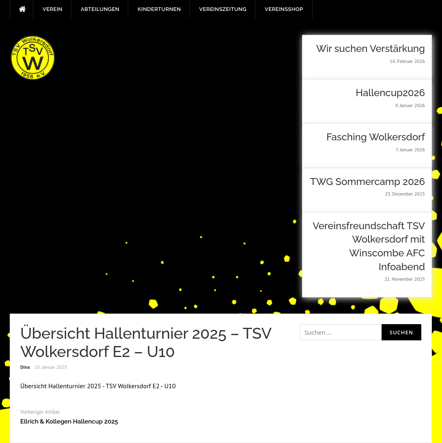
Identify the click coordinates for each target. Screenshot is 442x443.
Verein (52, 9)
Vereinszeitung (223, 9)
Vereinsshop (284, 9)
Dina (25, 367)
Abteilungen (100, 9)
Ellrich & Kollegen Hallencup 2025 (69, 421)
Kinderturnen (159, 9)
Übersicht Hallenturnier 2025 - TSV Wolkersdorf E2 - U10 (98, 386)
